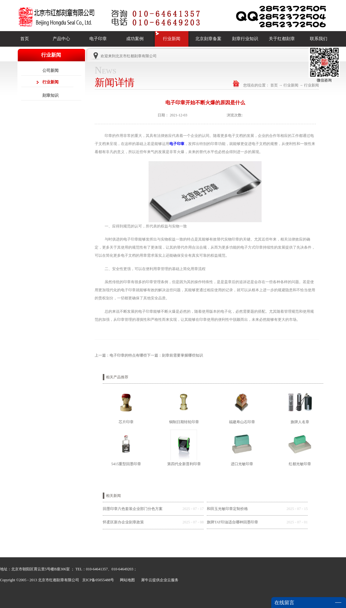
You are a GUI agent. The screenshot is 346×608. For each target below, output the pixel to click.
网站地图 (126, 580)
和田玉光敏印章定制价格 (227, 509)
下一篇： (175, 355)
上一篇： (121, 355)
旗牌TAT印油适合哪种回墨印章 (232, 522)
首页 (24, 38)
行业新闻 (290, 85)
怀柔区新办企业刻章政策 (123, 522)
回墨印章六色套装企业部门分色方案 (133, 509)
